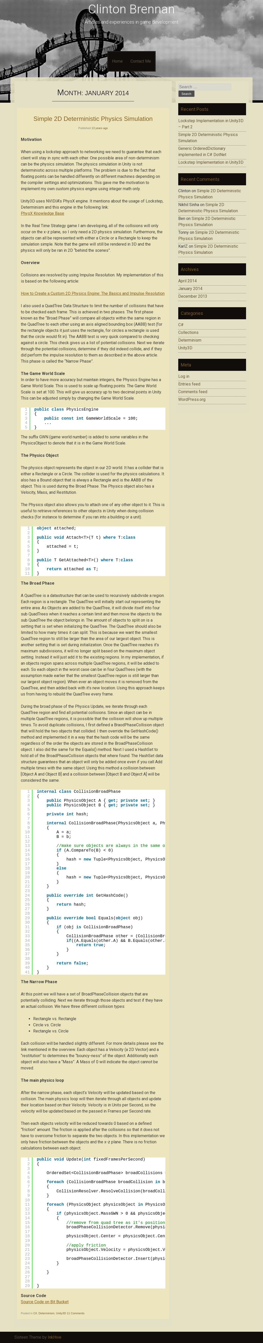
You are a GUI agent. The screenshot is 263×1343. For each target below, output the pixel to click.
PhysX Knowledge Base (42, 213)
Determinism (46, 1313)
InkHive (54, 1337)
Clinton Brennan (131, 9)
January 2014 (190, 288)
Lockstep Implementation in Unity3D (210, 162)
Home (117, 61)
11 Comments (75, 1313)
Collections (188, 332)
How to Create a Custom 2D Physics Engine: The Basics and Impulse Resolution (93, 293)
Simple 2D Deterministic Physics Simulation (93, 118)
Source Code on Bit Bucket (45, 1301)
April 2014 (187, 280)
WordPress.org (191, 399)
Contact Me (140, 61)
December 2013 (192, 296)
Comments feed (192, 391)
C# (35, 1313)
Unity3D (61, 1313)
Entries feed (189, 384)
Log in (183, 376)
